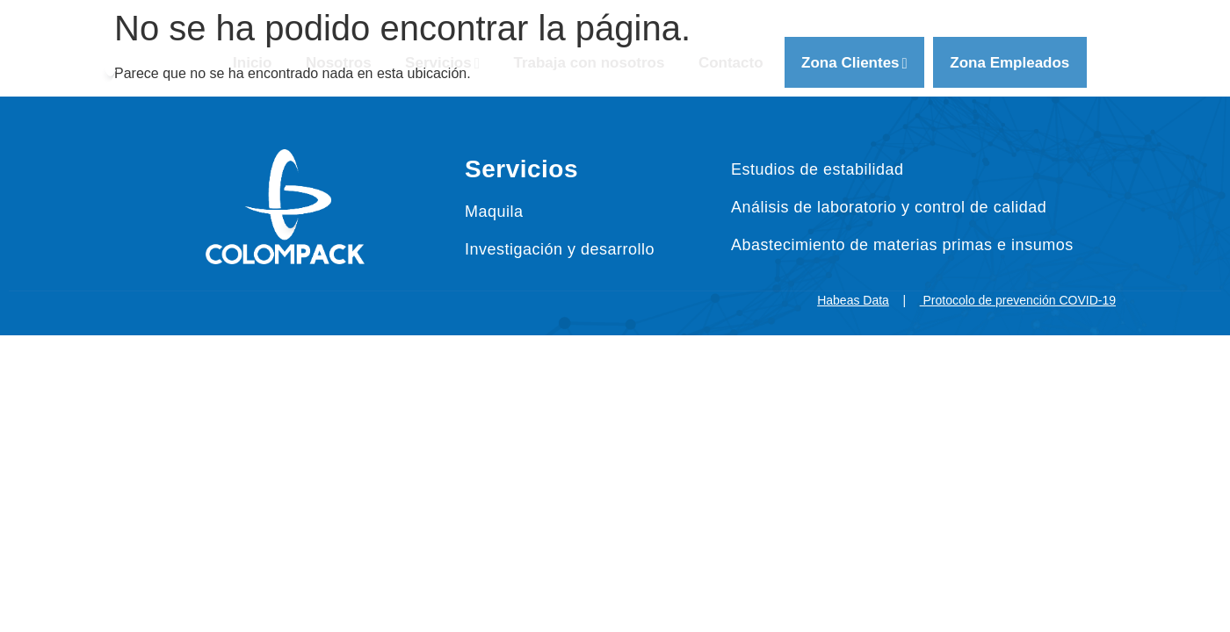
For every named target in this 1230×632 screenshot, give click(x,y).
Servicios (441, 63)
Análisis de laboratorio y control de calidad (888, 207)
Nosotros (336, 62)
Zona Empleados (1014, 62)
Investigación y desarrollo (560, 249)
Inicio (248, 62)
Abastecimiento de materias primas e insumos (902, 245)
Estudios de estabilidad (817, 169)
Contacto (732, 62)
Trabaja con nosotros (589, 62)
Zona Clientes (857, 63)
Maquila (494, 211)
